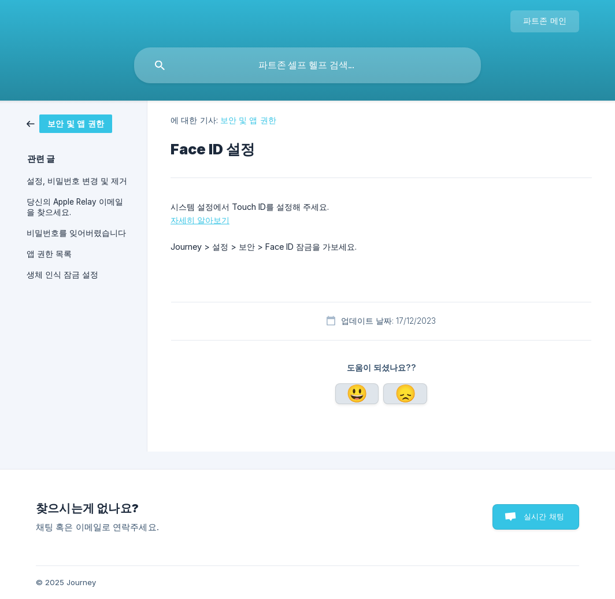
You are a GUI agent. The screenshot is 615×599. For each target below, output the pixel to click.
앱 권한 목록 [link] (49, 253)
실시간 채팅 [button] (544, 516)
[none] (545, 21)
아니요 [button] (405, 393)
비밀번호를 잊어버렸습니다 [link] (76, 233)
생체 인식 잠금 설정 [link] (62, 274)
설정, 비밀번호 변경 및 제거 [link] (77, 181)
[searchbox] (307, 65)
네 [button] (357, 393)
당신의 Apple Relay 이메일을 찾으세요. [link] (75, 207)
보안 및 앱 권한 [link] (248, 120)
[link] (79, 123)
